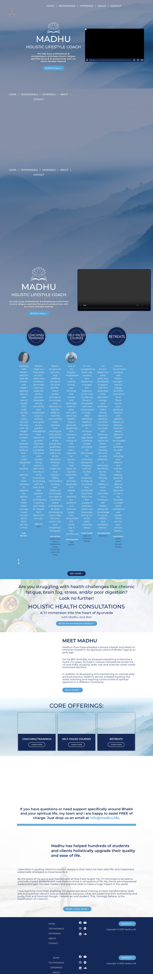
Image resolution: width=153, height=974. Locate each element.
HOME (50, 6)
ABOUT (102, 6)
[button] (71, 548)
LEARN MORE (36, 733)
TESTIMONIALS (66, 6)
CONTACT (115, 6)
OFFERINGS (86, 6)
